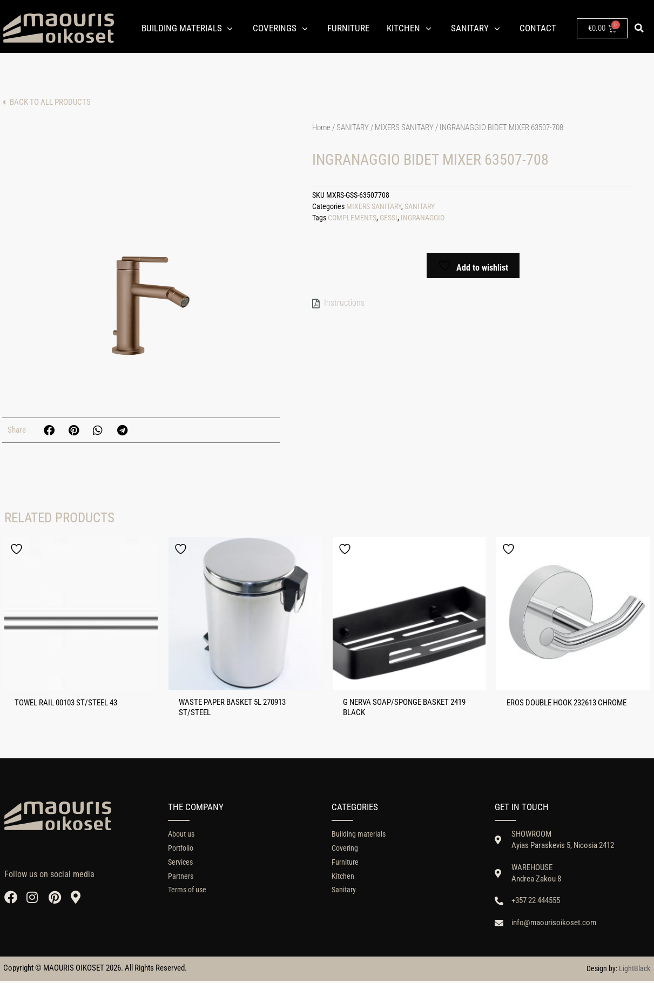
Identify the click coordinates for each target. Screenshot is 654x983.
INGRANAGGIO (422, 218)
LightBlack (634, 970)
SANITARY (352, 127)
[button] (639, 28)
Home (321, 127)
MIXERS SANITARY (404, 127)
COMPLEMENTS (352, 218)
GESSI (388, 218)
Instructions (344, 303)
